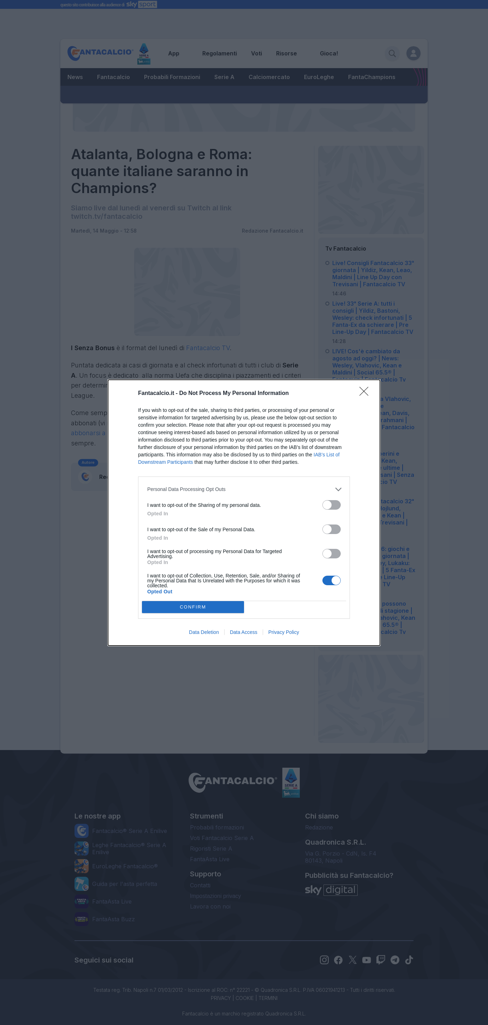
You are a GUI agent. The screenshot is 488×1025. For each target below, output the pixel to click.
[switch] (331, 505)
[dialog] (244, 513)
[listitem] (244, 489)
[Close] (366, 393)
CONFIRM (193, 607)
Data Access (243, 632)
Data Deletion (204, 632)
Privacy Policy (283, 632)
